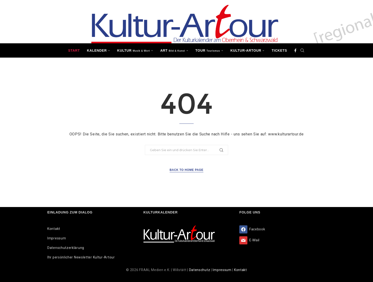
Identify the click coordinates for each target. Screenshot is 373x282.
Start (74, 50)
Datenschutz (200, 270)
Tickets (279, 50)
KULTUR (133, 50)
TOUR (207, 50)
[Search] (302, 50)
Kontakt (53, 229)
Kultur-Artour (246, 50)
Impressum (56, 238)
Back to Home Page (186, 170)
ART (172, 50)
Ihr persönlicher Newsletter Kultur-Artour (81, 257)
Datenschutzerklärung (65, 248)
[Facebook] (295, 50)
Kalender (97, 50)
